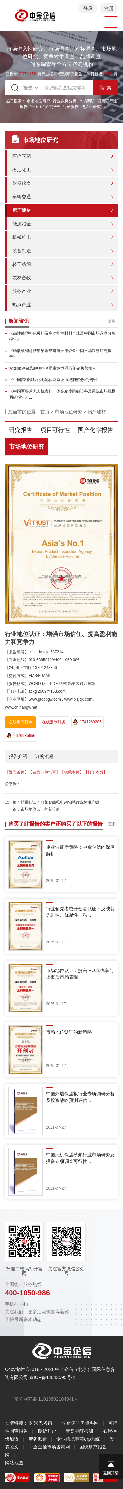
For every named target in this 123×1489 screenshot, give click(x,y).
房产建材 (21, 210)
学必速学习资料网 (80, 1423)
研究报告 (20, 430)
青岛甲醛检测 (79, 1431)
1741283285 (87, 722)
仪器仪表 (21, 183)
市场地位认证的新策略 (40, 809)
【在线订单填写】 (44, 772)
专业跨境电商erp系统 (78, 1439)
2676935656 (21, 735)
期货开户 (47, 1431)
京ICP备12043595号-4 (52, 1377)
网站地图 (14, 1462)
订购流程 (44, 756)
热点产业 (21, 304)
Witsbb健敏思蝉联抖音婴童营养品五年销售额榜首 (52, 368)
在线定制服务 (54, 722)
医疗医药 (21, 156)
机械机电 (21, 237)
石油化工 (21, 169)
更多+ (113, 321)
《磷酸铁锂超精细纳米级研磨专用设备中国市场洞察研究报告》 (60, 354)
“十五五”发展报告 (45, 106)
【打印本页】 (95, 772)
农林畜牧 (21, 277)
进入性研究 (91, 106)
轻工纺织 (21, 264)
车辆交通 (21, 196)
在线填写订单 (20, 722)
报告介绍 (18, 756)
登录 (87, 8)
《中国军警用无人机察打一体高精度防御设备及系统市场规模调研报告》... (62, 394)
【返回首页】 (17, 772)
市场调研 (87, 101)
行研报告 (71, 106)
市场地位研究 (38, 101)
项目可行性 (55, 430)
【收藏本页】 (72, 772)
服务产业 (21, 291)
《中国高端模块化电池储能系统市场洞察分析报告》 (54, 380)
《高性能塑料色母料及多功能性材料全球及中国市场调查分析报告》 (62, 336)
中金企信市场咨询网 (49, 1446)
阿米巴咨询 (40, 1423)
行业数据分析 (64, 101)
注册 (108, 8)
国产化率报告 (95, 430)
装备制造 (21, 250)
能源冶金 (21, 223)
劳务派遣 (38, 1439)
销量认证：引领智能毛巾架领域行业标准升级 (60, 802)
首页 (45, 411)
